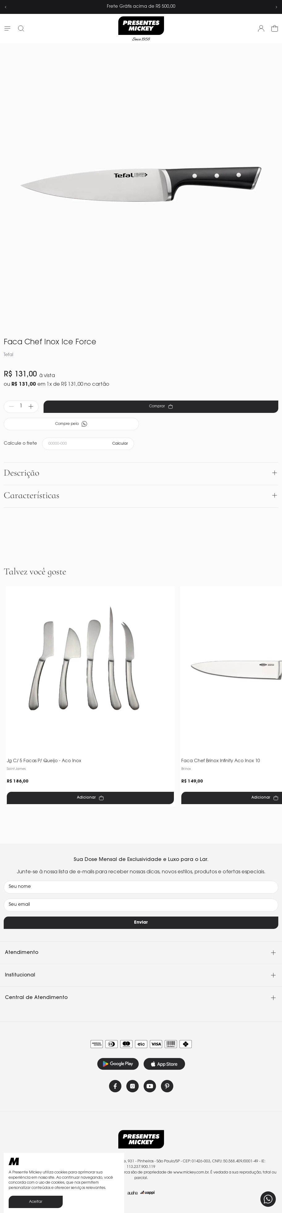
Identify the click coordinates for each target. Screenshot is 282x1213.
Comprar (161, 406)
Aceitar (35, 1202)
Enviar (141, 923)
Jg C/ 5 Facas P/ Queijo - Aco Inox (44, 761)
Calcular (120, 444)
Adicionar (90, 797)
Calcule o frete (20, 444)
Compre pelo (71, 424)
